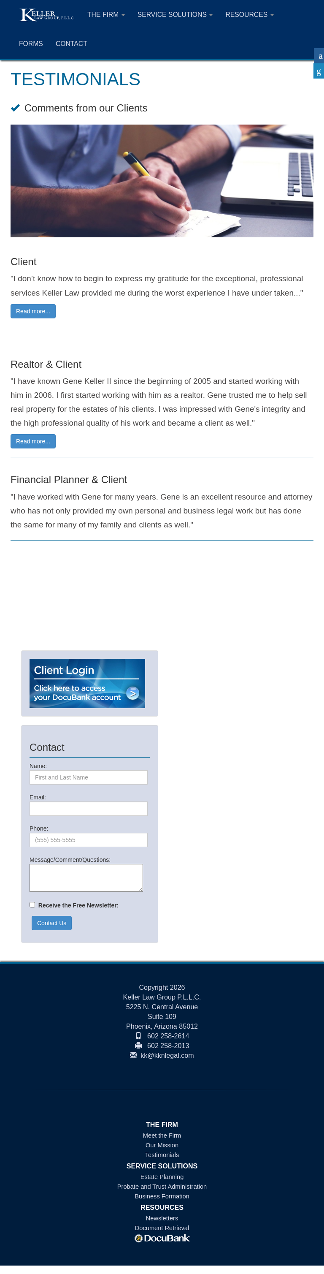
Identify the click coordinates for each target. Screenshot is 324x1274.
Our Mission (162, 1145)
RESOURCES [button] (249, 14)
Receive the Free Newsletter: (77, 905)
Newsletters (162, 1218)
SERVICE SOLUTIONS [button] (175, 14)
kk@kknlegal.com (162, 1055)
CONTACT (71, 43)
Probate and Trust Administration (162, 1186)
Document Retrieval (162, 1228)
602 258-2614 (162, 1036)
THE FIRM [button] (106, 14)
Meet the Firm (162, 1135)
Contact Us (51, 923)
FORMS (31, 43)
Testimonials (162, 1155)
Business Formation (162, 1196)
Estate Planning (162, 1176)
